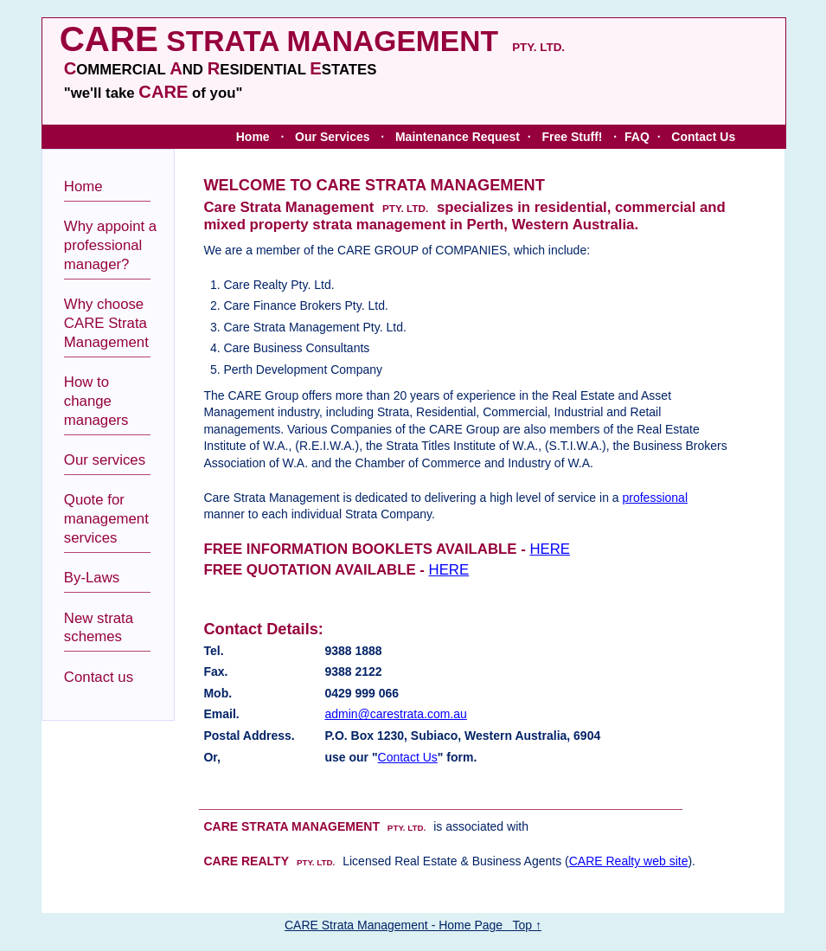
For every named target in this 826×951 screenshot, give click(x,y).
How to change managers (96, 401)
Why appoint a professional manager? (110, 245)
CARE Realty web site (628, 861)
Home (253, 137)
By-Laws (91, 577)
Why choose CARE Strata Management (106, 323)
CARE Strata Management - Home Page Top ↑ (413, 925)
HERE (549, 549)
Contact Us (703, 137)
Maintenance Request (457, 137)
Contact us (98, 677)
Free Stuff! (571, 137)
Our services (104, 460)
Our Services (332, 137)
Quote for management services (106, 519)
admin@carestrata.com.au (395, 714)
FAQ (637, 137)
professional (655, 497)
